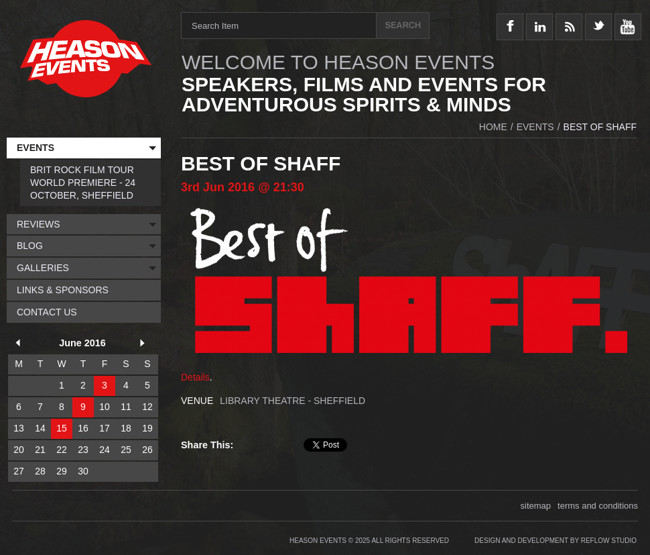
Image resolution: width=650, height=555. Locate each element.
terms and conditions (598, 506)
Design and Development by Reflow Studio (555, 540)
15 (61, 428)
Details (195, 377)
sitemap (536, 506)
